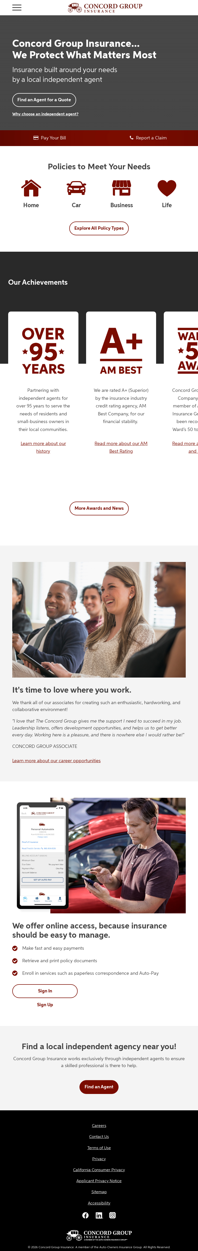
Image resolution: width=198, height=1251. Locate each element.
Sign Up (45, 1005)
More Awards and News (99, 508)
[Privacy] (99, 1159)
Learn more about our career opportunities (56, 761)
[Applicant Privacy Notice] (99, 1181)
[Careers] (99, 1126)
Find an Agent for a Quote (44, 100)
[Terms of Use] (99, 1148)
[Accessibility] (99, 1203)
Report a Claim (148, 138)
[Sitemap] (99, 1192)
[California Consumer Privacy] (99, 1170)
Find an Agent (99, 1087)
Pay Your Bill (49, 138)
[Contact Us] (99, 1137)
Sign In (45, 991)
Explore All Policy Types (99, 228)
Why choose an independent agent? (45, 114)
